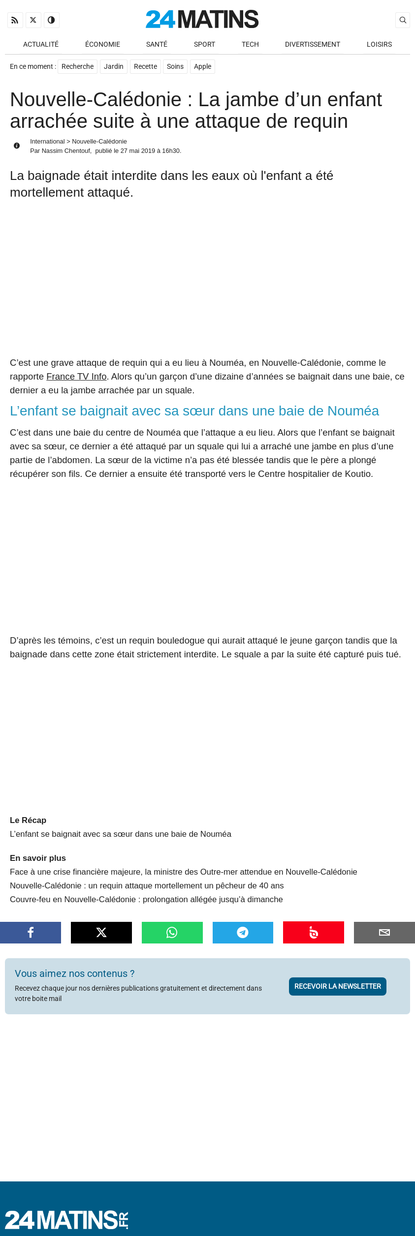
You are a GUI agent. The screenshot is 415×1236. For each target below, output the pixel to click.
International (47, 142)
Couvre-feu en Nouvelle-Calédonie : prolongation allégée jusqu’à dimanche (146, 890)
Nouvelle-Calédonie (99, 142)
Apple (203, 67)
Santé (156, 45)
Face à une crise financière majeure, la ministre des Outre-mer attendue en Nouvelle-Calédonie (183, 862)
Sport (204, 45)
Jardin (114, 67)
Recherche (78, 67)
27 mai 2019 (138, 151)
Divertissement (312, 45)
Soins (175, 67)
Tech (250, 45)
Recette (145, 67)
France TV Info (76, 377)
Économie (102, 45)
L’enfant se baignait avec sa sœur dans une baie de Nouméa (120, 825)
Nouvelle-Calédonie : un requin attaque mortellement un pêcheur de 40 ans (147, 876)
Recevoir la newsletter (337, 977)
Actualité (41, 45)
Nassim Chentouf (66, 151)
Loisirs (379, 45)
